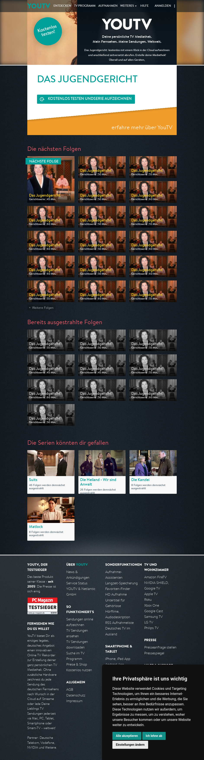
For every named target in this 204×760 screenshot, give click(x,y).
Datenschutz (75, 695)
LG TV (148, 622)
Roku (148, 599)
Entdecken (62, 6)
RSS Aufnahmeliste (119, 622)
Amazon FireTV (155, 577)
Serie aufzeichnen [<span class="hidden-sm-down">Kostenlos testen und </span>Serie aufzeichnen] (90, 99)
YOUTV (38, 6)
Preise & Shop (76, 664)
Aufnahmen (108, 6)
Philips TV (151, 628)
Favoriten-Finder (117, 588)
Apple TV (151, 594)
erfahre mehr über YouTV (142, 127)
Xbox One (151, 605)
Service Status (76, 583)
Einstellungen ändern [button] (130, 744)
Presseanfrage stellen (160, 647)
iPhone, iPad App (117, 658)
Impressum (74, 701)
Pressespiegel (154, 653)
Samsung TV (153, 616)
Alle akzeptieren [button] (127, 736)
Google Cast (153, 611)
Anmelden (163, 6)
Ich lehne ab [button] (154, 736)
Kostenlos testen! (47, 31)
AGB (69, 689)
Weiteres (127, 6)
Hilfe (144, 6)
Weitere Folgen (42, 308)
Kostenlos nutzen (79, 670)
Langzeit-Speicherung (121, 583)
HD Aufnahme (116, 594)
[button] (174, 6)
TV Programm (85, 6)
